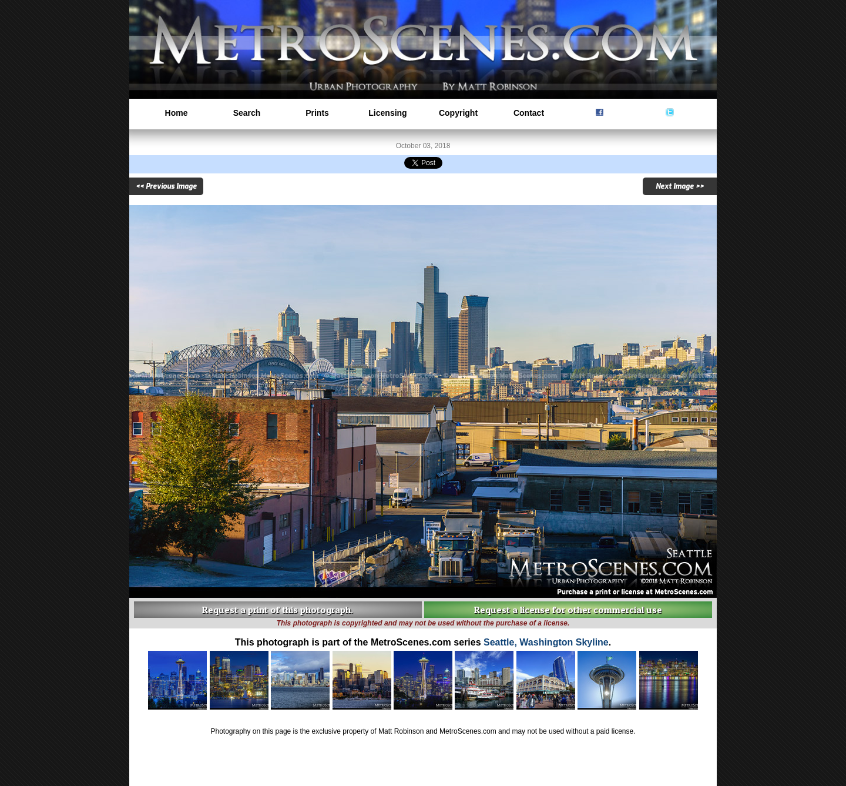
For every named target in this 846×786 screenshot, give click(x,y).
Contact (528, 113)
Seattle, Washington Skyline (546, 642)
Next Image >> (680, 186)
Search (247, 113)
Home (176, 113)
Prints (317, 113)
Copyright (458, 113)
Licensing (387, 113)
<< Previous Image (166, 186)
